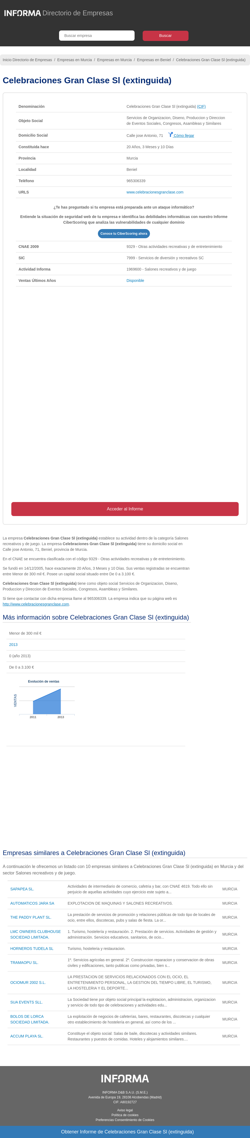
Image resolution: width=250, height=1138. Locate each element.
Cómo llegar (181, 135)
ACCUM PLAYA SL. (26, 1036)
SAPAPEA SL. (22, 889)
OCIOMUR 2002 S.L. (28, 982)
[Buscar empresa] (97, 35)
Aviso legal (125, 1110)
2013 (13, 644)
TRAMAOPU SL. (24, 962)
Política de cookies (124, 1115)
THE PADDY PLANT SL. (31, 917)
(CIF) (201, 106)
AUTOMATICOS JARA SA (32, 903)
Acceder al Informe (125, 509)
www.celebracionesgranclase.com (154, 192)
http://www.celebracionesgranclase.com (36, 604)
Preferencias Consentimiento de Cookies (125, 1120)
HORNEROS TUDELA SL (31, 948)
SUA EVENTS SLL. (26, 1002)
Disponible (135, 280)
